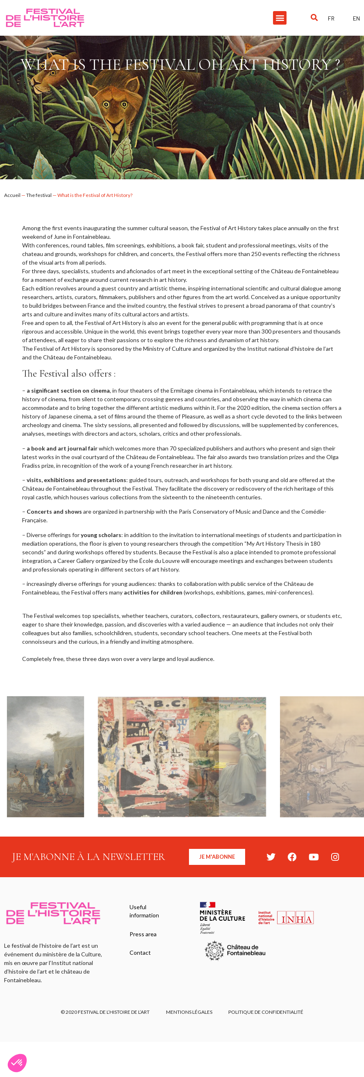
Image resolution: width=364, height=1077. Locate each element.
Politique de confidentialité (266, 1012)
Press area (143, 934)
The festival (39, 195)
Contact (140, 952)
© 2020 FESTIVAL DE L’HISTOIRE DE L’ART (105, 1012)
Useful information (144, 911)
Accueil (12, 195)
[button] (280, 18)
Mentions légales (189, 1012)
